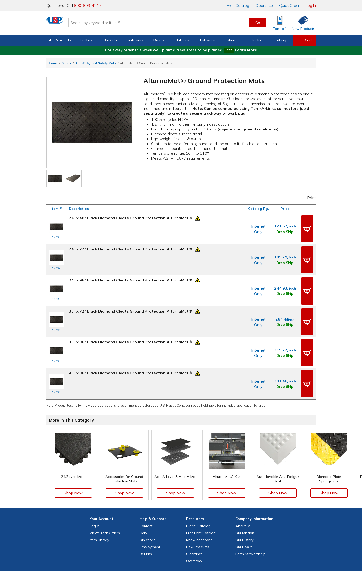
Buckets (110, 40)
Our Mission (244, 493)
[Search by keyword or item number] (177, 22)
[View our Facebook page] (155, 541)
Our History (244, 500)
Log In (311, 5)
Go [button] (257, 22)
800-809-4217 (88, 5)
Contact (146, 486)
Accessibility (193, 551)
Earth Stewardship (250, 514)
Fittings (183, 40)
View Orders (105, 493)
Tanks (256, 40)
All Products (60, 40)
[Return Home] (75, 23)
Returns (146, 514)
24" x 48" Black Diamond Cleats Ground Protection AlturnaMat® (130, 218)
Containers (135, 40)
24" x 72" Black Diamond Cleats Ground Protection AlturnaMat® (130, 242)
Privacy (165, 551)
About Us (243, 486)
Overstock (194, 521)
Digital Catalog (198, 486)
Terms (177, 551)
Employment (150, 507)
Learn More (246, 50)
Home (53, 63)
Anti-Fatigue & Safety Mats (95, 63)
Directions (147, 500)
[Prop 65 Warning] (197, 217)
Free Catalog (201, 493)
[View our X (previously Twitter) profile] (165, 541)
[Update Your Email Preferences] (207, 541)
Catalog (238, 5)
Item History (99, 500)
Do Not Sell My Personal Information (181, 558)
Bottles (86, 40)
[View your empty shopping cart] (304, 40)
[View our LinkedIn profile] (196, 541)
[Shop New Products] (301, 23)
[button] (307, 226)
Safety (67, 63)
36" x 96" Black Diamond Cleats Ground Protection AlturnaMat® (130, 315)
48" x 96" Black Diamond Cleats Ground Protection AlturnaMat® (130, 340)
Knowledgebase (199, 500)
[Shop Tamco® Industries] (279, 23)
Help (143, 493)
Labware (207, 40)
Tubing (280, 40)
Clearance (264, 5)
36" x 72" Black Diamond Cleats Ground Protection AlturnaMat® (130, 291)
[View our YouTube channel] (186, 541)
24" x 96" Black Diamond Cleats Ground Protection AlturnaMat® (130, 267)
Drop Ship (284, 228)
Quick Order (289, 5)
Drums (158, 40)
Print (308, 197)
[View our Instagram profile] (176, 541)
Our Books (243, 507)
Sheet (232, 40)
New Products (197, 507)
